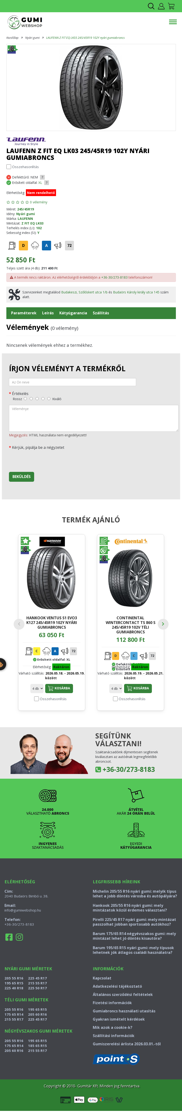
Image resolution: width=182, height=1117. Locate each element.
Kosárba (59, 688)
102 (39, 228)
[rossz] (25, 398)
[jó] (42, 398)
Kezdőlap (12, 37)
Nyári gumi (32, 37)
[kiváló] (48, 398)
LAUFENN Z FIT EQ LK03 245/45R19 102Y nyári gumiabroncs (85, 37)
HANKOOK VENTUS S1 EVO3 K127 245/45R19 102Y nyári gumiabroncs (51, 622)
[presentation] (45, 459)
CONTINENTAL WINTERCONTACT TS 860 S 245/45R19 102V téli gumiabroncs (130, 624)
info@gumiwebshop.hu (22, 910)
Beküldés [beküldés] (21, 476)
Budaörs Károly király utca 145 (136, 292)
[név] (72, 382)
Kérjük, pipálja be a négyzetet (38, 447)
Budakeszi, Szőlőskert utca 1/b (84, 292)
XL (40, 182)
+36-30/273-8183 (114, 277)
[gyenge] (31, 398)
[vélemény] (93, 418)
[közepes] (37, 398)
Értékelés (20, 393)
